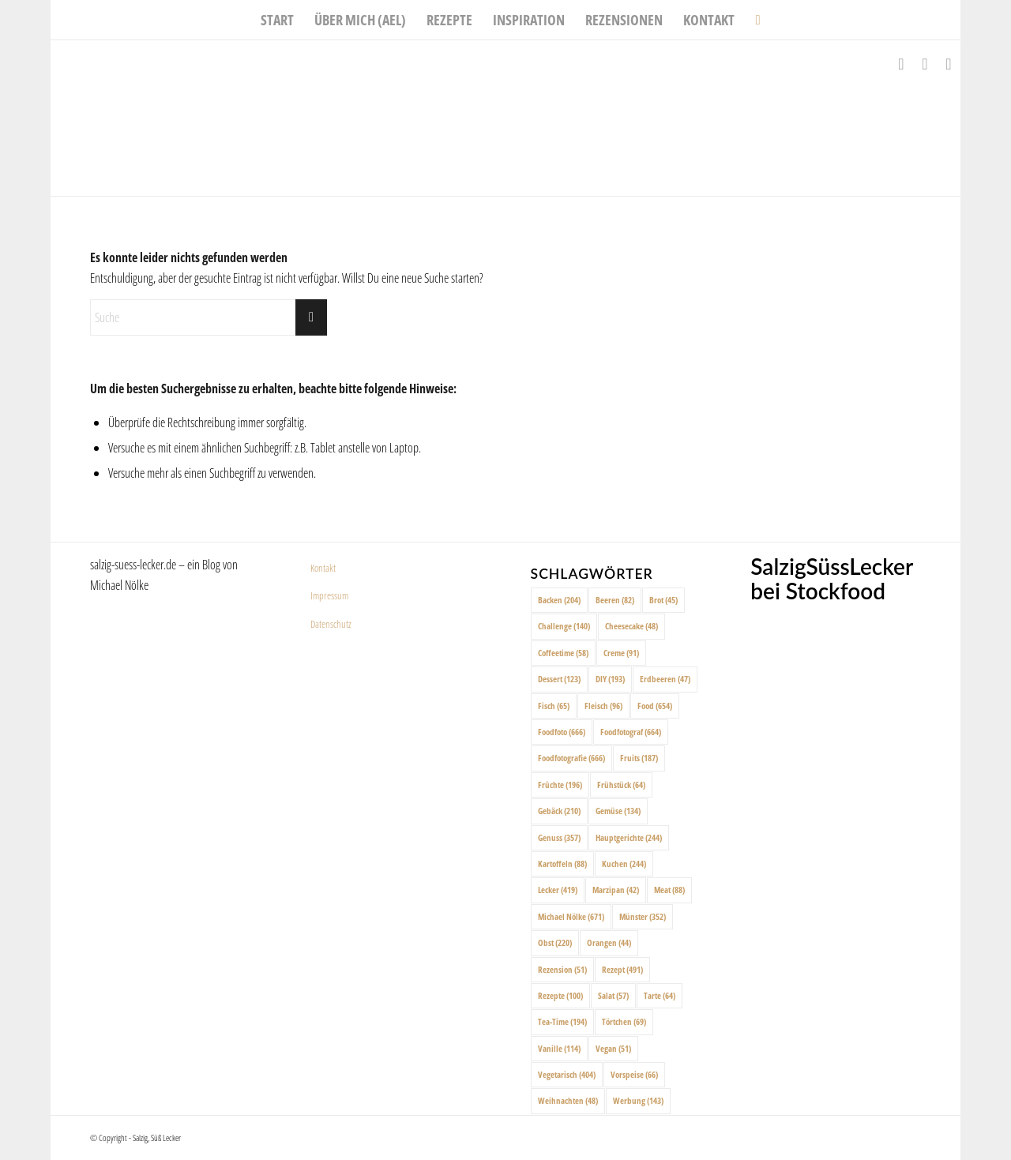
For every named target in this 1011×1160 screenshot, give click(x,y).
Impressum (329, 595)
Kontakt (323, 568)
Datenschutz (330, 624)
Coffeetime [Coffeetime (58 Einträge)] (563, 653)
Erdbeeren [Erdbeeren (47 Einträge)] (665, 679)
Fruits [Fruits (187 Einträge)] (639, 758)
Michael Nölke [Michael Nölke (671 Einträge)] (571, 916)
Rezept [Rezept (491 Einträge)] (622, 969)
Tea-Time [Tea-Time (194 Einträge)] (562, 1021)
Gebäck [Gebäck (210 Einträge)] (559, 811)
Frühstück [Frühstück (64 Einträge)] (621, 784)
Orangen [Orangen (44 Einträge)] (609, 942)
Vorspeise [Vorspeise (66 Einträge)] (634, 1074)
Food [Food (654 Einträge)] (654, 705)
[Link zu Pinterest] (948, 64)
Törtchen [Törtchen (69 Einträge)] (624, 1021)
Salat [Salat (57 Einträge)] (613, 995)
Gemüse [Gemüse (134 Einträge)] (618, 811)
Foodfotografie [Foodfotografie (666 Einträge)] (571, 758)
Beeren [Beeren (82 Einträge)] (615, 600)
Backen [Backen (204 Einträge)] (559, 600)
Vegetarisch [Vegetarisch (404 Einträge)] (567, 1074)
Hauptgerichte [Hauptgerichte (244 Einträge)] (629, 837)
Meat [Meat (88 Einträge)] (669, 889)
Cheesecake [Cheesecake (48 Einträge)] (631, 626)
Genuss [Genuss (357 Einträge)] (559, 837)
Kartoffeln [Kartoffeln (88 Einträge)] (562, 863)
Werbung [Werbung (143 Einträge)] (638, 1100)
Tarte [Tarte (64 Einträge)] (659, 995)
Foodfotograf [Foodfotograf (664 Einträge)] (630, 732)
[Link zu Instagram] (925, 64)
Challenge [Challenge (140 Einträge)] (564, 626)
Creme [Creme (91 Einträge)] (621, 653)
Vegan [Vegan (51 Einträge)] (613, 1048)
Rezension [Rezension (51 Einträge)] (562, 969)
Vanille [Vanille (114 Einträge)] (559, 1048)
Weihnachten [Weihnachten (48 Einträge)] (568, 1100)
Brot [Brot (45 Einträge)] (663, 600)
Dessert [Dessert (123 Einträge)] (559, 679)
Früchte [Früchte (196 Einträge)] (560, 784)
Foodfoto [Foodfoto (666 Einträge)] (561, 732)
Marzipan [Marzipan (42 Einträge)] (615, 889)
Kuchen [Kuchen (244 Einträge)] (624, 863)
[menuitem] (277, 19)
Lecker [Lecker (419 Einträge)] (557, 889)
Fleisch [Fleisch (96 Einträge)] (603, 705)
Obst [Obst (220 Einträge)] (555, 942)
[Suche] (752, 19)
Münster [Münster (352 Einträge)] (642, 916)
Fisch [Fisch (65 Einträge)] (553, 705)
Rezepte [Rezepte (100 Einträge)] (560, 995)
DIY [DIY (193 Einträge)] (610, 679)
